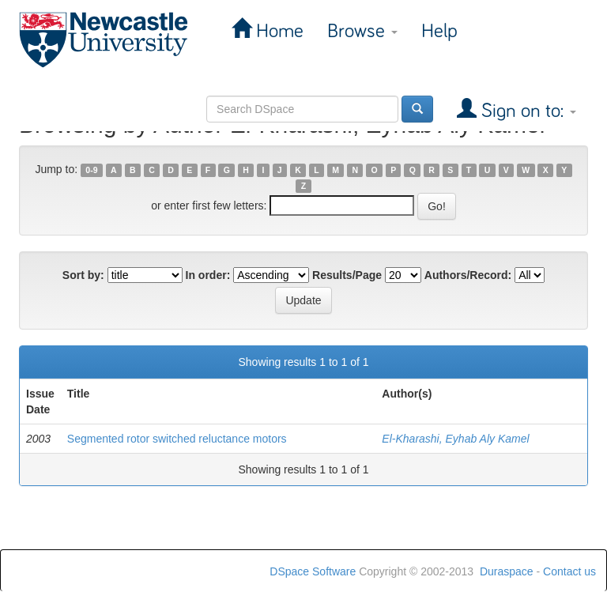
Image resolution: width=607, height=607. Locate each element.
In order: (208, 275)
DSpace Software (313, 571)
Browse (362, 31)
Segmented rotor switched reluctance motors (177, 438)
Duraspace (506, 571)
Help (439, 31)
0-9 (91, 170)
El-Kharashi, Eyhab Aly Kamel (455, 438)
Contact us (569, 571)
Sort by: (83, 275)
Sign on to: (526, 111)
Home (277, 31)
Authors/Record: (467, 275)
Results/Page (347, 275)
